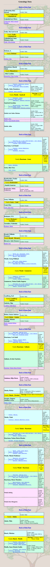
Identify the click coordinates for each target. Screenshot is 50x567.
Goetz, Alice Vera (8, 210)
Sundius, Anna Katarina (20, 458)
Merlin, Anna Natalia (19, 258)
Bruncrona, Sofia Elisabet (21, 87)
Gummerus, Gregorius (19, 278)
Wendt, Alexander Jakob (16, 456)
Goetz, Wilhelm (13, 167)
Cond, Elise (12, 172)
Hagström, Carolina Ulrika (21, 346)
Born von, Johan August (20, 264)
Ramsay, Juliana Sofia (20, 289)
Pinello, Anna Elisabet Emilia (11, 123)
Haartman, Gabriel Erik (20, 335)
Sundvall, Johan (18, 99)
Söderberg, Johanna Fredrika (21, 102)
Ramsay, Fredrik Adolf (20, 343)
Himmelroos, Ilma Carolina (11, 76)
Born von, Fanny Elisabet (16, 265)
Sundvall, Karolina (19, 153)
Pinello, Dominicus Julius (21, 84)
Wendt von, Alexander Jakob (21, 255)
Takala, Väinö (7, 406)
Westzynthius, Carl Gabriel (21, 487)
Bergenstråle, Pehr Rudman (21, 107)
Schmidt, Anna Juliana (15, 92)
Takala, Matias (13, 418)
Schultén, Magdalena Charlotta (22, 490)
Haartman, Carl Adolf (15, 438)
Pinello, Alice (7, 121)
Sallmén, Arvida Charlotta (17, 445)
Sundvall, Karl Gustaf (15, 100)
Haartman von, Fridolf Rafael (18, 144)
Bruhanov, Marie (8, 228)
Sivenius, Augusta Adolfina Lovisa (19, 423)
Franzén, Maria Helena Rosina (22, 145)
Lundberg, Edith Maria (10, 308)
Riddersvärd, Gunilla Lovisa (21, 110)
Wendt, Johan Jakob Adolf (20, 455)
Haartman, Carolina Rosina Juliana (19, 288)
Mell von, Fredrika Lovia (20, 338)
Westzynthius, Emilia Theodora (18, 488)
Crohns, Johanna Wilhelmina (21, 281)
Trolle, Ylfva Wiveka (9, 42)
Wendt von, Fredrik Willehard (18, 257)
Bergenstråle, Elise (15, 108)
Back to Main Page (25, 7)
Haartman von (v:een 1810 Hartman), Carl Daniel (27, 142)
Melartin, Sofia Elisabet (16, 464)
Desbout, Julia (8, 59)
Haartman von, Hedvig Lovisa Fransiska (25, 266)
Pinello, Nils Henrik (15, 86)
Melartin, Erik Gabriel (20, 463)
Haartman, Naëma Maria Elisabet (12, 372)
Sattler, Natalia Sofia (20, 466)
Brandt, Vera (7, 246)
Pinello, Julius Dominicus (21, 151)
